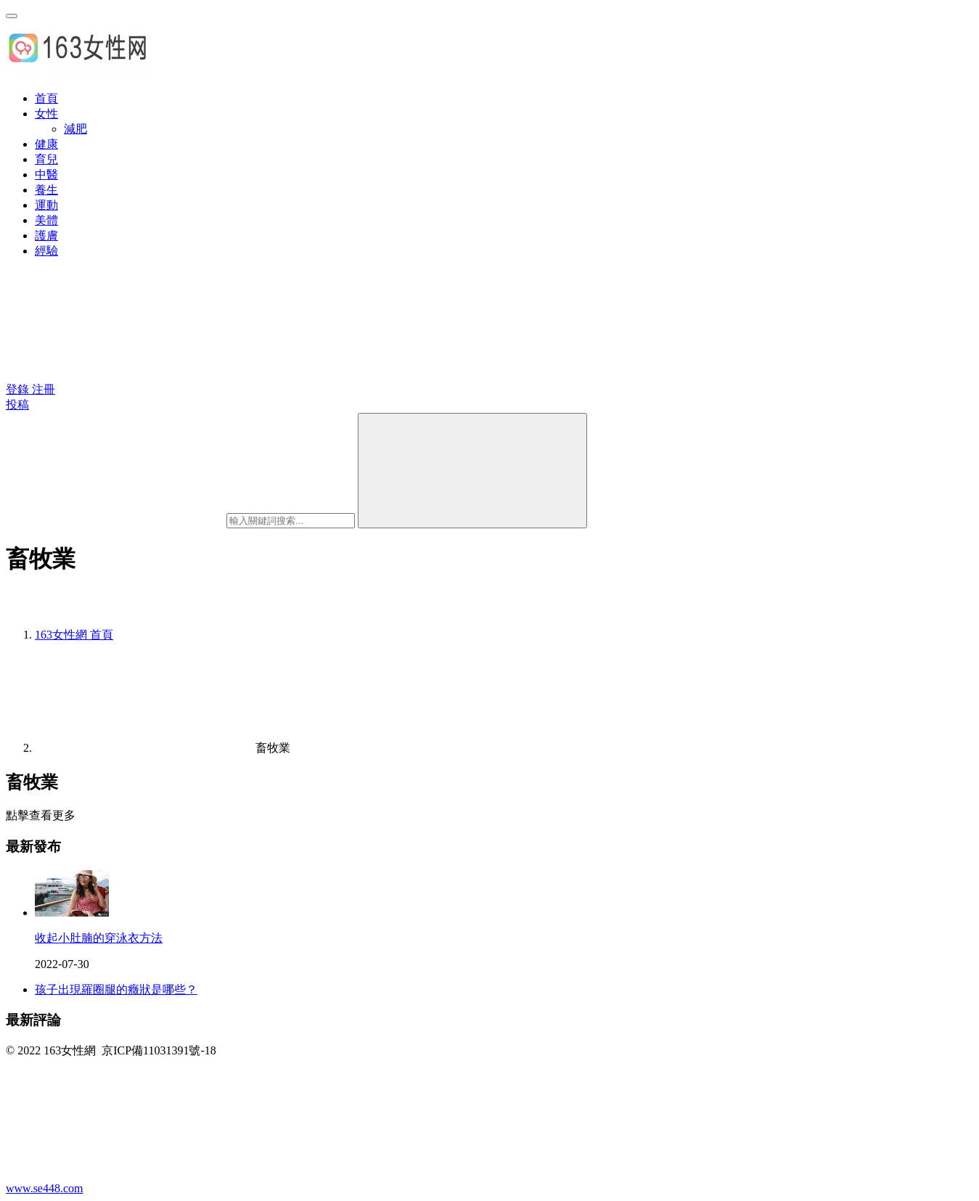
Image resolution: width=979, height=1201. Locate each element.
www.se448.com (44, 1188)
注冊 (43, 389)
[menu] (11, 16)
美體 (46, 220)
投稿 (17, 404)
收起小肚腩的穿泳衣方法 (99, 938)
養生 (46, 190)
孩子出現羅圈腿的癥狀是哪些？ (116, 989)
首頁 (46, 98)
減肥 (75, 129)
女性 (46, 113)
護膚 (46, 235)
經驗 (46, 251)
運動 (46, 205)
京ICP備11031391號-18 (159, 1050)
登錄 (19, 389)
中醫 (46, 174)
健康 (46, 144)
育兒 (46, 159)
